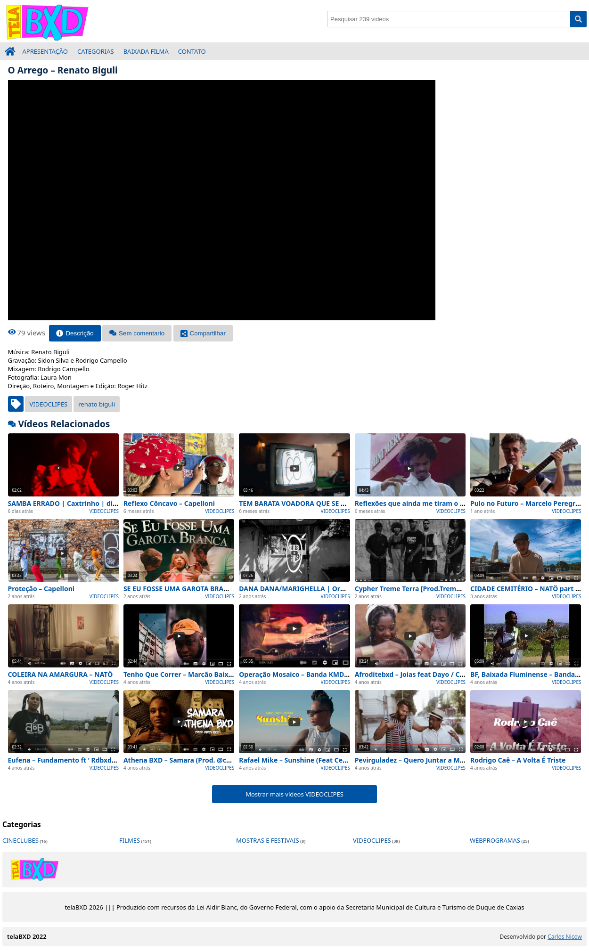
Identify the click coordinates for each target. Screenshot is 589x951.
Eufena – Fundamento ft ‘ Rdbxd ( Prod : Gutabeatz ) (92, 760)
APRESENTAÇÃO (45, 51)
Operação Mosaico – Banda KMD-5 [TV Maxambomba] (326, 674)
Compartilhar (203, 333)
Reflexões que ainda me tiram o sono (415, 503)
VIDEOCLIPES (49, 404)
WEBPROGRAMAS (495, 840)
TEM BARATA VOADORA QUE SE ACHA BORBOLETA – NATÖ (332, 503)
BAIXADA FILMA (146, 51)
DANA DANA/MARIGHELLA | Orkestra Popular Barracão (329, 588)
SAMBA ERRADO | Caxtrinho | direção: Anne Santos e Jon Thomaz (114, 503)
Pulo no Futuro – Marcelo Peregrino (528, 503)
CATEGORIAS (95, 51)
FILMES (129, 840)
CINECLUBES (20, 840)
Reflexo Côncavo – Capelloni (169, 503)
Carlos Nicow (565, 937)
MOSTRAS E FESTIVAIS (267, 840)
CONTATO (192, 51)
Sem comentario (136, 333)
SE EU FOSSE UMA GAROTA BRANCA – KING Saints (203, 588)
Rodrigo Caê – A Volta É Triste (517, 760)
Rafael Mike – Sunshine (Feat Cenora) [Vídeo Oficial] (323, 760)
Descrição (74, 333)
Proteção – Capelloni (41, 588)
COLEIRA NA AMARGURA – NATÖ (60, 674)
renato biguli (96, 404)
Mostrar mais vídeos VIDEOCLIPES (294, 794)
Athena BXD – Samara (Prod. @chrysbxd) (188, 760)
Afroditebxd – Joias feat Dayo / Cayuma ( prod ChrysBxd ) (452, 674)
